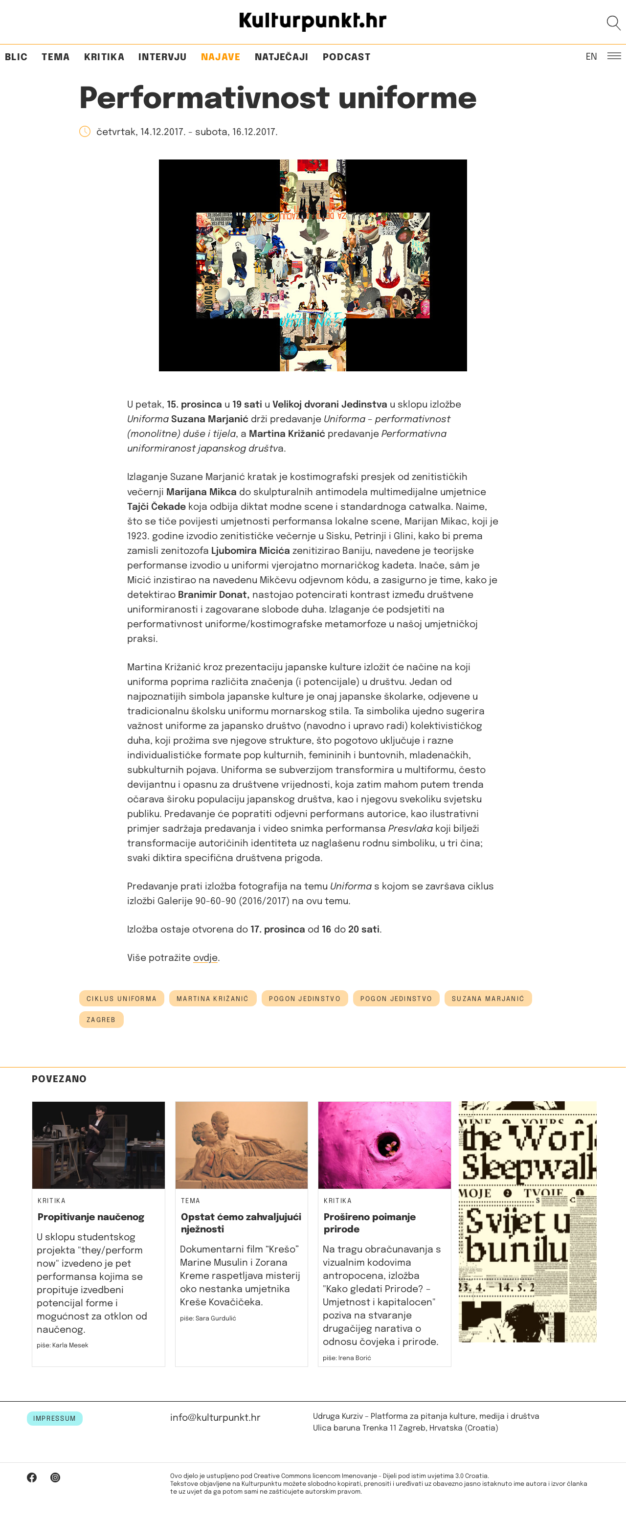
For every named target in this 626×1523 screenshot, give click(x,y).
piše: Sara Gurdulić (208, 1319)
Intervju (162, 57)
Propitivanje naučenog (91, 1217)
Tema (56, 57)
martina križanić (213, 999)
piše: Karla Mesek (63, 1345)
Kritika (104, 57)
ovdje (205, 958)
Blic (16, 57)
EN (591, 56)
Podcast (347, 57)
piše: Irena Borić (347, 1358)
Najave (221, 57)
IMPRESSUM (54, 1418)
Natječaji (282, 57)
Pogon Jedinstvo (305, 999)
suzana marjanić (488, 999)
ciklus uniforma (122, 999)
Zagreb (101, 1020)
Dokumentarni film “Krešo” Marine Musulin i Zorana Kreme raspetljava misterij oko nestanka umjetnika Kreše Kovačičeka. (240, 1276)
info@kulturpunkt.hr (215, 1418)
